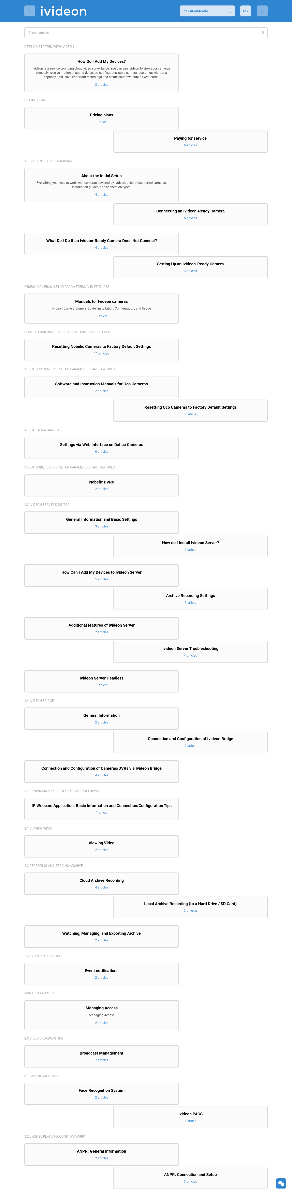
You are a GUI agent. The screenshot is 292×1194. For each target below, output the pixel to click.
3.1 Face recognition (41, 898)
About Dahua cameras (43, 353)
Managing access (39, 815)
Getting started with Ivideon (49, 47)
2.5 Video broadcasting (43, 861)
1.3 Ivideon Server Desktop (47, 429)
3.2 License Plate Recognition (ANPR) (54, 936)
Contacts (32, 1133)
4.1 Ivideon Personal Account (49, 1012)
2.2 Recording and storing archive (53, 709)
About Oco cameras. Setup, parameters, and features (69, 315)
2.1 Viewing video (38, 671)
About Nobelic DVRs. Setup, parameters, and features (69, 391)
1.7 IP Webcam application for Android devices (63, 629)
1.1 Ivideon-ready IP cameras (48, 147)
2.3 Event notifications (43, 777)
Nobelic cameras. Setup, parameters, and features (67, 277)
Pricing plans (35, 109)
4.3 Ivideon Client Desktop (46, 1058)
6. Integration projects (44, 1096)
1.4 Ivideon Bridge (39, 556)
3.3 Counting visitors (42, 974)
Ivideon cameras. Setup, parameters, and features (66, 232)
